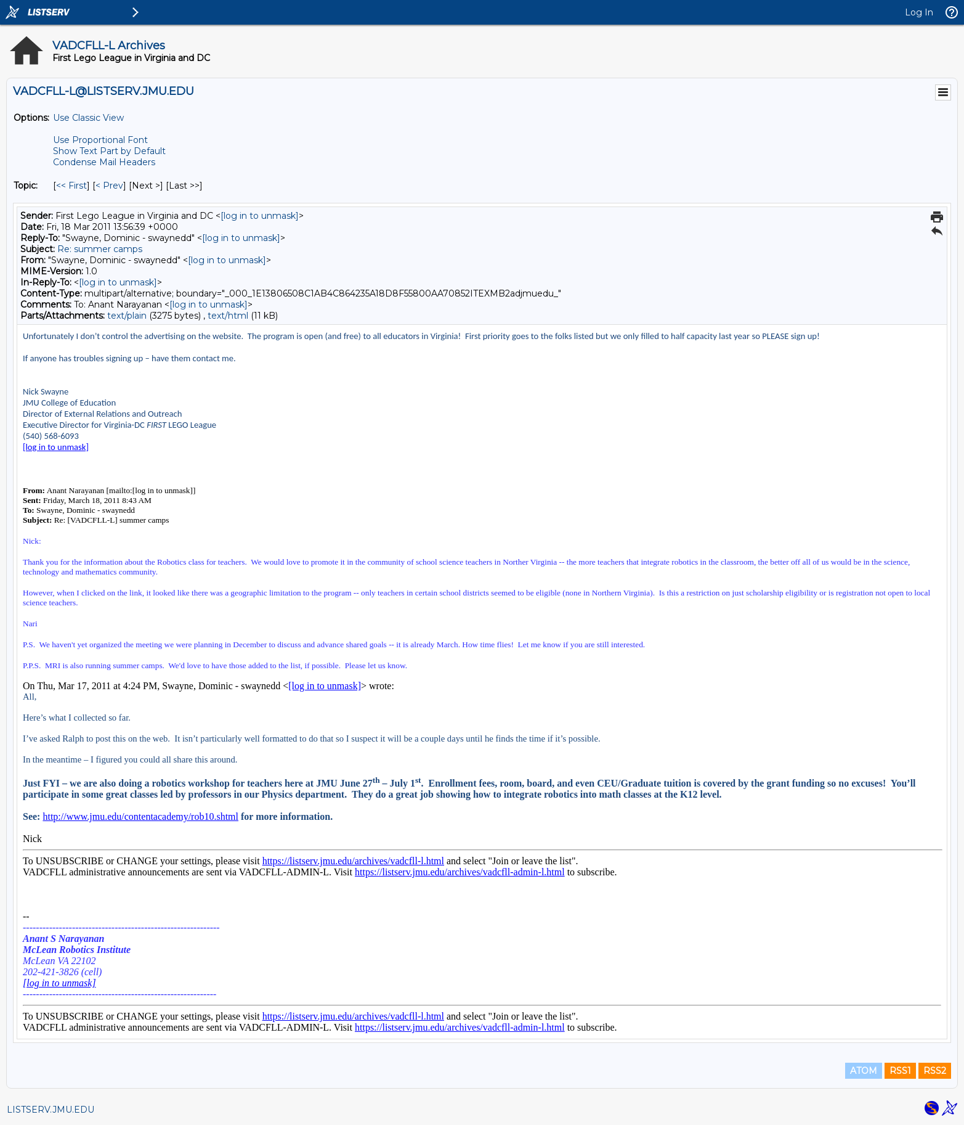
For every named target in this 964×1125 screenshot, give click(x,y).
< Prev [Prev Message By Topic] (109, 185)
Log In (919, 12)
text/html (228, 315)
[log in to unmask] (260, 215)
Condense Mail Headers (104, 162)
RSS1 (900, 1070)
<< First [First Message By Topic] (71, 185)
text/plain (127, 315)
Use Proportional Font (100, 139)
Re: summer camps (99, 249)
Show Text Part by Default (109, 151)
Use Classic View (88, 117)
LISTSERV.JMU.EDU (50, 1109)
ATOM (863, 1070)
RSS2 (934, 1070)
